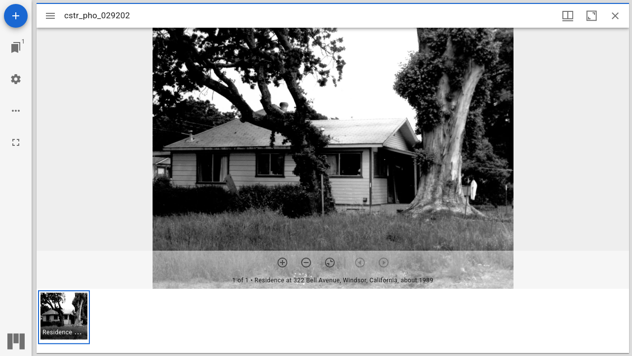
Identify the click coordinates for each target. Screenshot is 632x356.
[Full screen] (16, 142)
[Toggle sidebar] (50, 16)
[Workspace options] (16, 111)
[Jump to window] (16, 47)
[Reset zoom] (330, 262)
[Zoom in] (282, 262)
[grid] (333, 321)
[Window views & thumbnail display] (568, 16)
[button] (63, 317)
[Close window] (615, 16)
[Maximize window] (591, 16)
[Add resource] (16, 16)
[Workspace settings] (16, 79)
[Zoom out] (306, 262)
